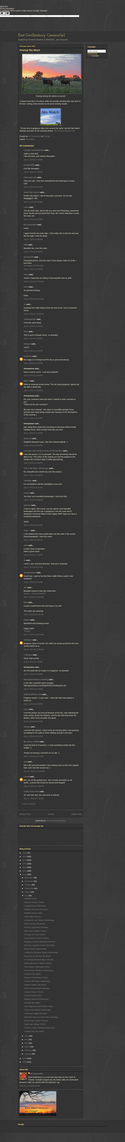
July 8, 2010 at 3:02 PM (33, 363)
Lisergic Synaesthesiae (34, 150)
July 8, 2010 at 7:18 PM (33, 555)
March (27, 1047)
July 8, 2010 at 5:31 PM (33, 488)
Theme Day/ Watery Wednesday (37, 1010)
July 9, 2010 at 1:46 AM (33, 674)
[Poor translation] (7, 13)
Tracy (26, 274)
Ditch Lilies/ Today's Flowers (35, 931)
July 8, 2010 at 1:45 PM (33, 326)
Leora (26, 207)
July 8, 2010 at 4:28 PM (33, 433)
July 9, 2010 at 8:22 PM (33, 736)
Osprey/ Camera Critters (34, 902)
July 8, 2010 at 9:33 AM (33, 219)
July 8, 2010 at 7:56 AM (33, 172)
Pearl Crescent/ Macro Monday (37, 988)
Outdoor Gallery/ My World (35, 985)
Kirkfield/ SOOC (30, 899)
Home (51, 814)
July (26, 896)
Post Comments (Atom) (56, 821)
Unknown (28, 356)
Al (25, 560)
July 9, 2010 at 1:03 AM (33, 662)
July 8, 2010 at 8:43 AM (33, 202)
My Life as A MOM (31, 742)
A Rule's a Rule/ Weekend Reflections (39, 1028)
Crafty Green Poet (31, 791)
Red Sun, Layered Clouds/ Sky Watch (39, 945)
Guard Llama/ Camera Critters (36, 938)
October (28, 885)
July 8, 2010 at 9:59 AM (33, 269)
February (28, 1050)
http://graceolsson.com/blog (36, 679)
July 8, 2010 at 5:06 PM (33, 463)
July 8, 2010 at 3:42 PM (33, 376)
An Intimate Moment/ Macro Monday (39, 960)
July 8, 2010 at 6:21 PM (33, 525)
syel (25, 762)
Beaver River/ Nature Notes (35, 949)
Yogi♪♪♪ (27, 530)
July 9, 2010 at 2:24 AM (33, 689)
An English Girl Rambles (34, 266)
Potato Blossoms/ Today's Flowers (38, 963)
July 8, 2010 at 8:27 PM (33, 567)
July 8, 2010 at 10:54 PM (34, 597)
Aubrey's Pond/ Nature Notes (36, 978)
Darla (26, 287)
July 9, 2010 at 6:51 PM (33, 721)
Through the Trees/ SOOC (35, 935)
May (26, 1040)
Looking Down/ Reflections (35, 906)
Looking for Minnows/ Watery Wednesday (41, 952)
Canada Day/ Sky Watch (34, 1031)
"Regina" (27, 631)
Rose (26, 332)
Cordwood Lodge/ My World (35, 1013)
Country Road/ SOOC (33, 996)
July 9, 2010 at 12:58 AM (34, 649)
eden (26, 545)
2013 (24, 864)
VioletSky (28, 481)
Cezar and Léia (30, 177)
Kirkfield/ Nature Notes (33, 913)
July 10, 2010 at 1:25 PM (34, 786)
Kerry (26, 709)
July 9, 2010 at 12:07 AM (34, 615)
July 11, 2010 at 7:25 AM (34, 798)
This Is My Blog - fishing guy (36, 468)
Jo (25, 304)
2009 (24, 1058)
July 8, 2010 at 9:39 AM (33, 252)
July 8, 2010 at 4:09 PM (33, 390)
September (29, 888)
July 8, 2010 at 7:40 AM (33, 160)
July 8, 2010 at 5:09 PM (33, 475)
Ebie (26, 602)
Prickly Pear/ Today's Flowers (36, 1021)
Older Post (76, 814)
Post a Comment (29, 804)
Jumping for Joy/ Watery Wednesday (39, 920)
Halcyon (27, 344)
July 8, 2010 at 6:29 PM (33, 540)
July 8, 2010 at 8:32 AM (33, 187)
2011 (24, 871)
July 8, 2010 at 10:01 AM (34, 281)
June (27, 1036)
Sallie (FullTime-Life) (33, 694)
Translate (93, 56)
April (27, 1043)
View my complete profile (30, 1086)
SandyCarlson (30, 573)
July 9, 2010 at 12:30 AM (34, 635)
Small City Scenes (31, 192)
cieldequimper (30, 319)
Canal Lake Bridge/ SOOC (35, 1024)
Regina (27, 620)
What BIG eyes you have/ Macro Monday (41, 1017)
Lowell (26, 777)
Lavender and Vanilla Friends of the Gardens (43, 451)
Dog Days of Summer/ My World (37, 956)
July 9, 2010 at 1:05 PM (33, 704)
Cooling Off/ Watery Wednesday (37, 981)
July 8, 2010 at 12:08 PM (34, 314)
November (29, 881)
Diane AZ (28, 438)
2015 (24, 857)
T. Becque (28, 655)
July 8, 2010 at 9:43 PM (33, 582)
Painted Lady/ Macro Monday (36, 927)
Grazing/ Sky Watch (32, 1003)
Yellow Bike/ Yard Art (32, 917)
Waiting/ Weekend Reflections (36, 999)
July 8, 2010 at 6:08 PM (33, 500)
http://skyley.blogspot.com (64, 131)
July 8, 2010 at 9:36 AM (33, 239)
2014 (24, 860)
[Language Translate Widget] (97, 51)
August (28, 892)
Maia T (26, 381)
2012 (24, 867)
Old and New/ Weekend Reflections (38, 970)
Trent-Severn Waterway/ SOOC (37, 967)
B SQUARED (29, 165)
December (29, 878)
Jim (25, 587)
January (28, 1054)
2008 (24, 1062)
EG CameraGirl (30, 225)
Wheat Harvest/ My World (34, 924)
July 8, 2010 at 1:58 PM (33, 339)
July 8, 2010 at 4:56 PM (33, 445)
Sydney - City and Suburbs (35, 594)
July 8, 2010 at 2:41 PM (33, 351)
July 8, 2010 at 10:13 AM (34, 299)
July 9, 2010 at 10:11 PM (34, 756)
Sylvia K (27, 505)
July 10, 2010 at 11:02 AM (34, 771)
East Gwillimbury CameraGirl (41, 35)
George (27, 727)
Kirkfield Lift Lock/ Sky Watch (36, 909)
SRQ (26, 245)
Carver (26, 493)
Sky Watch (30, 139)
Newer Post (25, 814)
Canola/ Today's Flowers (34, 992)
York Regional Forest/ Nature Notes (38, 1006)
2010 (24, 874)
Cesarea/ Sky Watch (32, 974)
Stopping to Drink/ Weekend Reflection (40, 942)
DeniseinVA (29, 257)
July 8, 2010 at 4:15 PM (33, 418)
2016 (24, 853)
